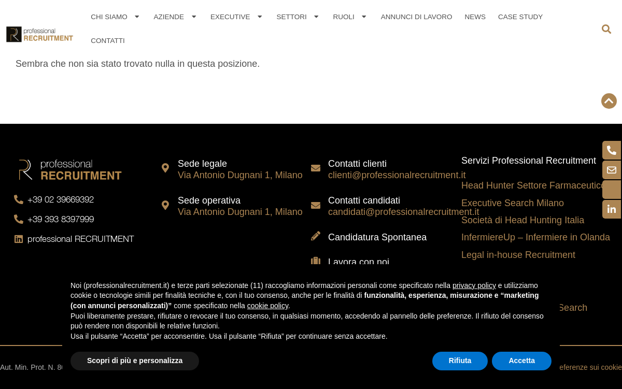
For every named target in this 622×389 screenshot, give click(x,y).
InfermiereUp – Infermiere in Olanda (535, 237)
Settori (298, 17)
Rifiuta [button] (460, 360)
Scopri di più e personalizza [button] (134, 360)
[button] (606, 29)
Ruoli (351, 17)
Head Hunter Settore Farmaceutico (533, 185)
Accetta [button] (521, 360)
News (475, 17)
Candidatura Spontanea (377, 237)
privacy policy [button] (474, 285)
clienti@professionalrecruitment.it (396, 175)
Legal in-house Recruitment (518, 255)
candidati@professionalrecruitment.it (403, 212)
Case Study (520, 17)
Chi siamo (116, 17)
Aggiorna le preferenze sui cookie (568, 367)
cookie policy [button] (267, 305)
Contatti (108, 41)
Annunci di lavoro (417, 17)
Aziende (176, 17)
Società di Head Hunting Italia (522, 220)
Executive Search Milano (512, 203)
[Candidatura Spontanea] (315, 235)
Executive (237, 17)
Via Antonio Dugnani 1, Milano (240, 175)
